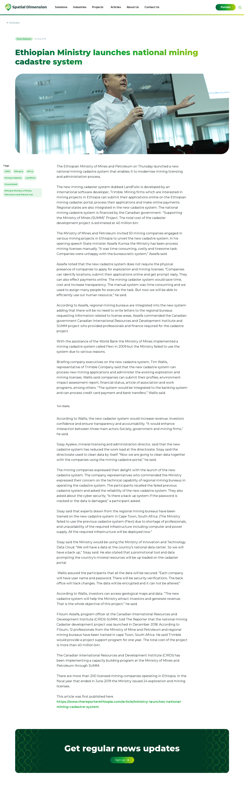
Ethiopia (18, 171)
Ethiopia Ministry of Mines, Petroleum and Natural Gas (19, 192)
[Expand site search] (240, 7)
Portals (226, 7)
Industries (79, 7)
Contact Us (151, 7)
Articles (116, 7)
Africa (30, 171)
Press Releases (24, 39)
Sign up (122, 759)
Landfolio (30, 178)
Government (11, 184)
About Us (133, 7)
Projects (97, 7)
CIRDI (7, 171)
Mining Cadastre (13, 178)
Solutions (61, 7)
